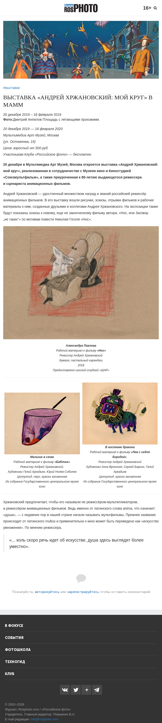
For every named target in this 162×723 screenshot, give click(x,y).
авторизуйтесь (47, 592)
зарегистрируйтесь (83, 592)
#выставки (11, 88)
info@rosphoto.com (44, 719)
